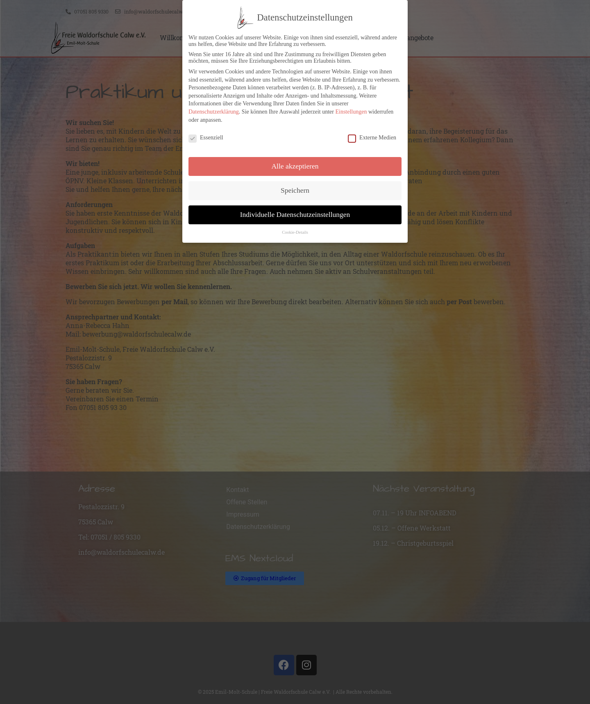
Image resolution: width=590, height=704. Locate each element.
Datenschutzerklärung (213, 110)
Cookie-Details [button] (295, 231)
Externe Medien (372, 136)
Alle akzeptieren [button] (294, 165)
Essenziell (205, 136)
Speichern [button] (295, 189)
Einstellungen (351, 110)
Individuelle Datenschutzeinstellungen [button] (295, 213)
